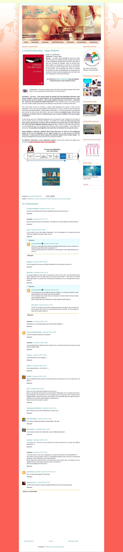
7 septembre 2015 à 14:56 (44, 418)
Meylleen (29, 262)
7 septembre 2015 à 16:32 (42, 429)
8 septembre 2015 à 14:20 (48, 471)
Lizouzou (29, 440)
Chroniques (45, 42)
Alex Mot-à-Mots (31, 418)
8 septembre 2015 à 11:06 (45, 305)
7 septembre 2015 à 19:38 (51, 290)
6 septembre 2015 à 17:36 (46, 208)
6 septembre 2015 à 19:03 (51, 243)
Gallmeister (30, 199)
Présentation (35, 42)
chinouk (29, 355)
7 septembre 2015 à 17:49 (40, 440)
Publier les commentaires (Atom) (55, 546)
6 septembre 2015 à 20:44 (40, 262)
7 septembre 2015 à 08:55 (40, 342)
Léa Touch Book (36, 243)
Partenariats (42, 199)
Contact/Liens (93, 42)
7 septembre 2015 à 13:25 (37, 388)
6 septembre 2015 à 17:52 (40, 219)
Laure (28, 230)
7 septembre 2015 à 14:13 (49, 408)
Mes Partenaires (81, 42)
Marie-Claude (31, 429)
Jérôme (29, 376)
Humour (36, 199)
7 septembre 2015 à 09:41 (39, 355)
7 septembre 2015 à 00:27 (40, 321)
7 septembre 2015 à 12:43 (39, 376)
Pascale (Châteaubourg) (34, 332)
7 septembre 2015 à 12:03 (39, 365)
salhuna (29, 365)
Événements (70, 42)
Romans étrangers (65, 199)
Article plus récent (28, 541)
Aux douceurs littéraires (34, 408)
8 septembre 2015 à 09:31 (40, 452)
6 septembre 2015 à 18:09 (38, 230)
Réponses (31, 240)
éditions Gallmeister (62, 79)
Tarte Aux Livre (31, 482)
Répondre (29, 213)
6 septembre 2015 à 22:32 (40, 272)
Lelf (28, 388)
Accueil (26, 42)
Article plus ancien (73, 541)
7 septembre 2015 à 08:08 (49, 332)
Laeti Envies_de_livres (33, 471)
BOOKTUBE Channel (57, 42)
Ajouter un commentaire (30, 491)
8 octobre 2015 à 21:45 (43, 482)
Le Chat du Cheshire (33, 208)
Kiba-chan (30, 272)
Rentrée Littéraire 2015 (53, 199)
